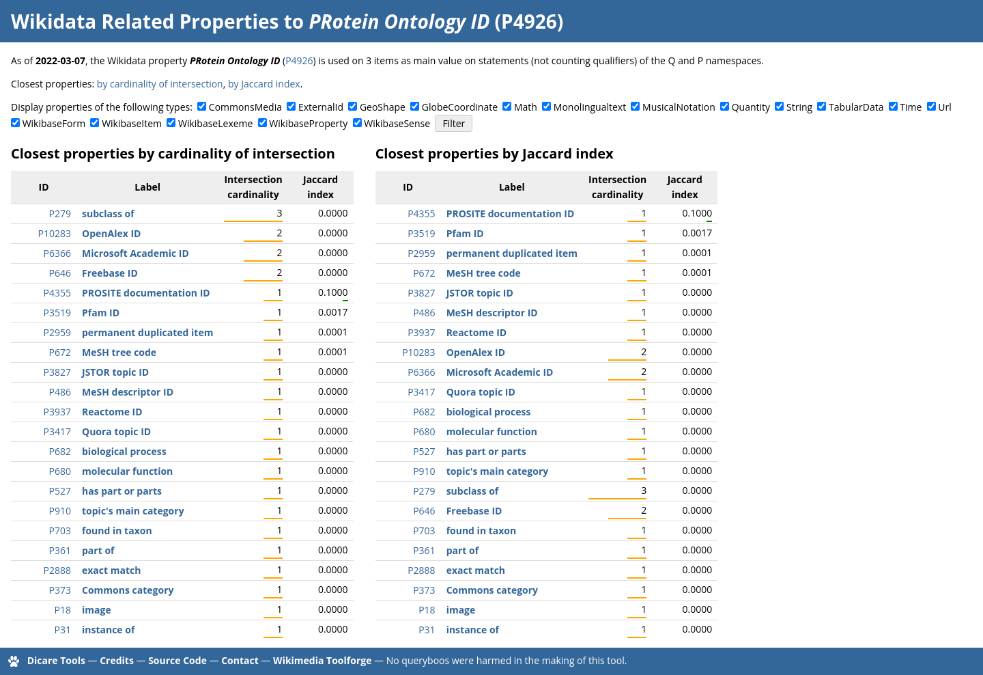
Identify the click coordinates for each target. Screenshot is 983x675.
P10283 (54, 233)
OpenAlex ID (111, 233)
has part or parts (122, 490)
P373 (60, 589)
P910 (60, 510)
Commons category (127, 589)
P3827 (57, 372)
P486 (60, 391)
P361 (60, 550)
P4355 (57, 292)
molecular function (127, 471)
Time (911, 106)
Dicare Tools (56, 660)
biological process (124, 451)
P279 (60, 213)
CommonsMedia (245, 106)
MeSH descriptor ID (127, 391)
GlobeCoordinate (460, 106)
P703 (60, 530)
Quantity (751, 106)
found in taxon (117, 530)
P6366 (57, 253)
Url (944, 106)
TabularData (856, 106)
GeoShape (382, 106)
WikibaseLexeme (215, 123)
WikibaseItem (132, 123)
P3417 (57, 431)
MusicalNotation (678, 106)
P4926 (299, 60)
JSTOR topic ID (115, 372)
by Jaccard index (264, 83)
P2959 (57, 332)
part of (98, 550)
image (96, 609)
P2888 (57, 570)
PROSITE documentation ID (146, 292)
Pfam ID (100, 312)
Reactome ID (112, 411)
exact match (111, 570)
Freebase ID (110, 272)
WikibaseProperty (308, 123)
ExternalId (320, 106)
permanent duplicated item (147, 332)
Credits (117, 660)
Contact (240, 660)
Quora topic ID (116, 431)
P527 (60, 490)
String (799, 106)
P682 (60, 451)
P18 (63, 609)
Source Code (177, 660)
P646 (60, 272)
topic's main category (133, 510)
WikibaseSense (397, 123)
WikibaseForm (54, 123)
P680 (60, 471)
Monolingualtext (590, 106)
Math (525, 106)
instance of (108, 629)
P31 (63, 629)
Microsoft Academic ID (135, 253)
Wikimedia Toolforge (322, 660)
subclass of (108, 213)
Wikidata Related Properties (145, 21)
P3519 (57, 312)
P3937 (57, 411)
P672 (60, 352)
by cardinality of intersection (160, 83)
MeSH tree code (119, 352)
